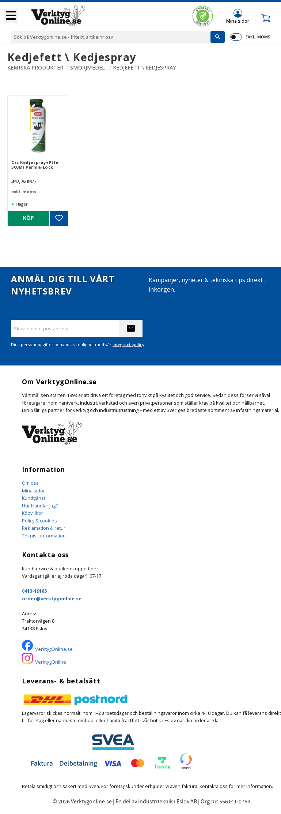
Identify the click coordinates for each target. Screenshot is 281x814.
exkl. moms (258, 37)
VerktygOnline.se (54, 649)
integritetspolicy (128, 344)
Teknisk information (44, 535)
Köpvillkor (32, 513)
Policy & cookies (39, 520)
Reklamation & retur (43, 528)
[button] (11, 16)
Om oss (30, 483)
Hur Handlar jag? (40, 505)
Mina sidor (33, 490)
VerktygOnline (50, 662)
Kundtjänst (33, 498)
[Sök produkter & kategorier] (110, 37)
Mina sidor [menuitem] (237, 21)
